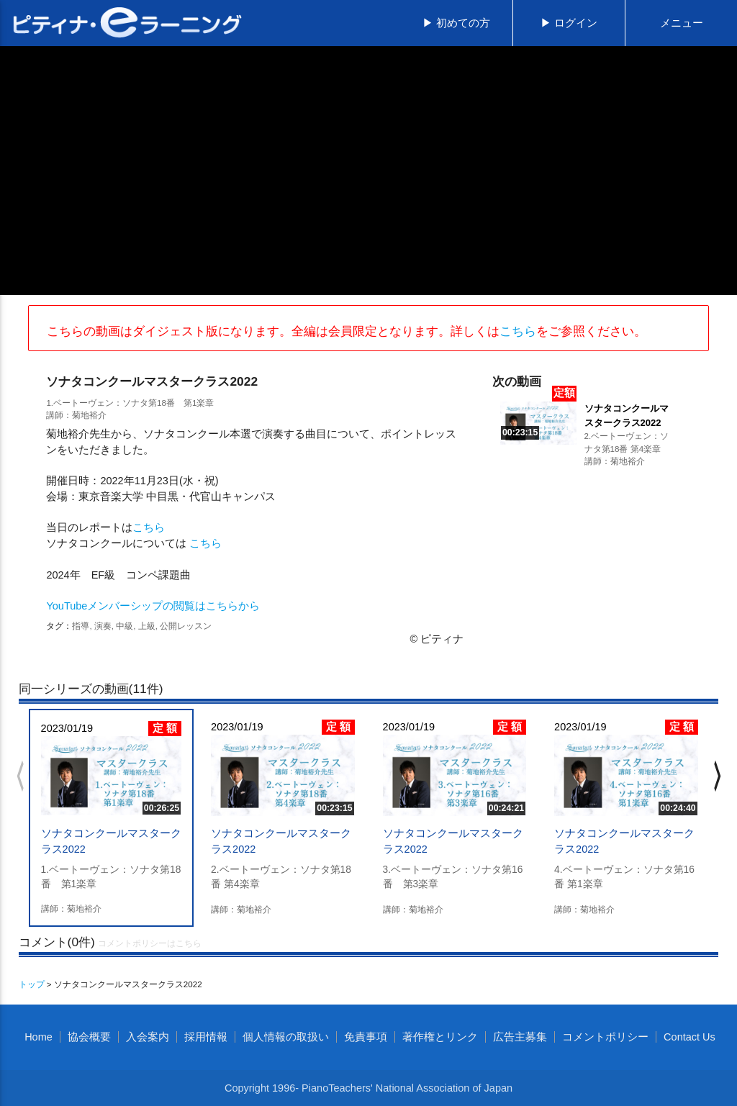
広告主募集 (520, 1037)
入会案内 (147, 1037)
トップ (32, 984)
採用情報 (205, 1037)
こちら (517, 331)
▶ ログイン (569, 23)
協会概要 (89, 1037)
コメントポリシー (605, 1037)
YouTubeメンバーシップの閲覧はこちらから (153, 606)
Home (38, 1037)
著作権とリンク (440, 1037)
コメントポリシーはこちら (150, 943)
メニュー (681, 23)
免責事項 (365, 1037)
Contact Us (689, 1037)
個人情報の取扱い (286, 1037)
